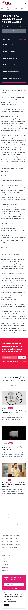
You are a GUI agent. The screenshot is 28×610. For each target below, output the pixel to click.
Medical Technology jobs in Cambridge (11, 544)
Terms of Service (6, 570)
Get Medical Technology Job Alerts (10, 521)
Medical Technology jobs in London (10, 541)
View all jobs (22, 39)
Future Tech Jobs (6, 555)
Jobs (10, 480)
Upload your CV (5, 518)
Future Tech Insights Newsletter (9, 547)
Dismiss (6, 605)
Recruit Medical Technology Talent (10, 527)
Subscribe (14, 588)
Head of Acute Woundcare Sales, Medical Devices (19, 8)
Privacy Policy (5, 567)
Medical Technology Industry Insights (10, 524)
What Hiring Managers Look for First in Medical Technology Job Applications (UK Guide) (13, 484)
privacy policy (20, 361)
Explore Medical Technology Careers (10, 535)
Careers (10, 443)
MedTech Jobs (9, 8)
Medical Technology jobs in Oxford (10, 538)
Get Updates (22, 357)
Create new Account (6, 511)
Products (10, 408)
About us (4, 558)
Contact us (4, 561)
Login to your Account (7, 514)
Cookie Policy (5, 564)
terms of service (5, 363)
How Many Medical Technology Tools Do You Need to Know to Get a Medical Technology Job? (14, 447)
